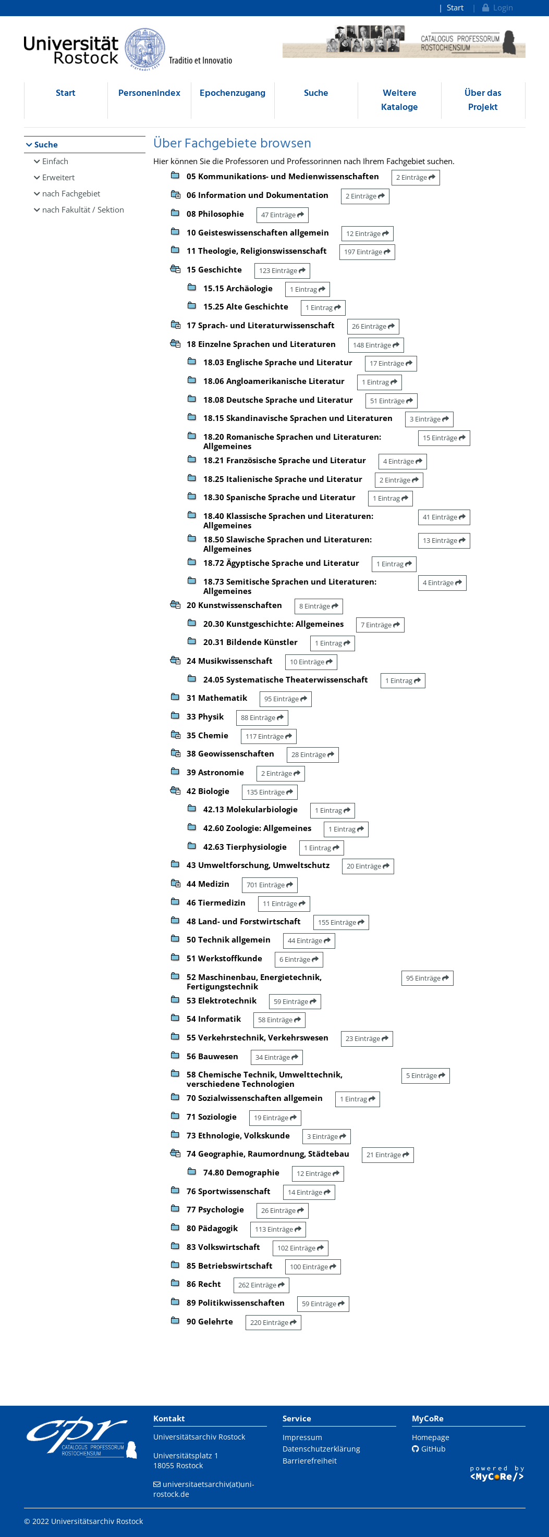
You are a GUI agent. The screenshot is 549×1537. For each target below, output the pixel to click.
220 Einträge (273, 1322)
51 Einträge (391, 400)
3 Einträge (429, 419)
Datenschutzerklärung (321, 1449)
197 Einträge (367, 251)
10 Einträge (311, 661)
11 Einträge (284, 903)
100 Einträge (313, 1266)
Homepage (430, 1437)
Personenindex (149, 93)
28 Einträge (312, 754)
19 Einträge (275, 1117)
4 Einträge (402, 461)
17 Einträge (391, 363)
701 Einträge (270, 884)
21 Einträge (388, 1154)
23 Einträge (367, 1038)
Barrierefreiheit (310, 1461)
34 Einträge (276, 1057)
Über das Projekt (483, 100)
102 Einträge (300, 1248)
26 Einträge (373, 326)
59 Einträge (295, 1001)
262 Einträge (261, 1285)
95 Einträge (285, 698)
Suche (316, 93)
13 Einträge (444, 540)
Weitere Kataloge (399, 100)
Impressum (302, 1437)
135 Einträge (270, 792)
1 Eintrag (307, 289)
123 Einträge (282, 270)
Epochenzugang (232, 93)
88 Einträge (262, 717)
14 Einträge (309, 1192)
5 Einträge (425, 1075)
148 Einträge (376, 345)
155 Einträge (341, 922)
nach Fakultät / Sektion (83, 209)
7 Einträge (380, 624)
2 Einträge (415, 177)
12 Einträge (367, 233)
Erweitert (58, 177)
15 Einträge (444, 437)
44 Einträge (309, 940)
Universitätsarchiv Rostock (199, 1437)
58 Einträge (279, 1019)
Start (455, 7)
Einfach (55, 161)
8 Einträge (318, 606)
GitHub (429, 1449)
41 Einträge (444, 517)
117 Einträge (269, 736)
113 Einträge (278, 1229)
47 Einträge (282, 214)
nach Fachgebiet (71, 193)
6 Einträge (299, 959)
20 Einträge (368, 866)
